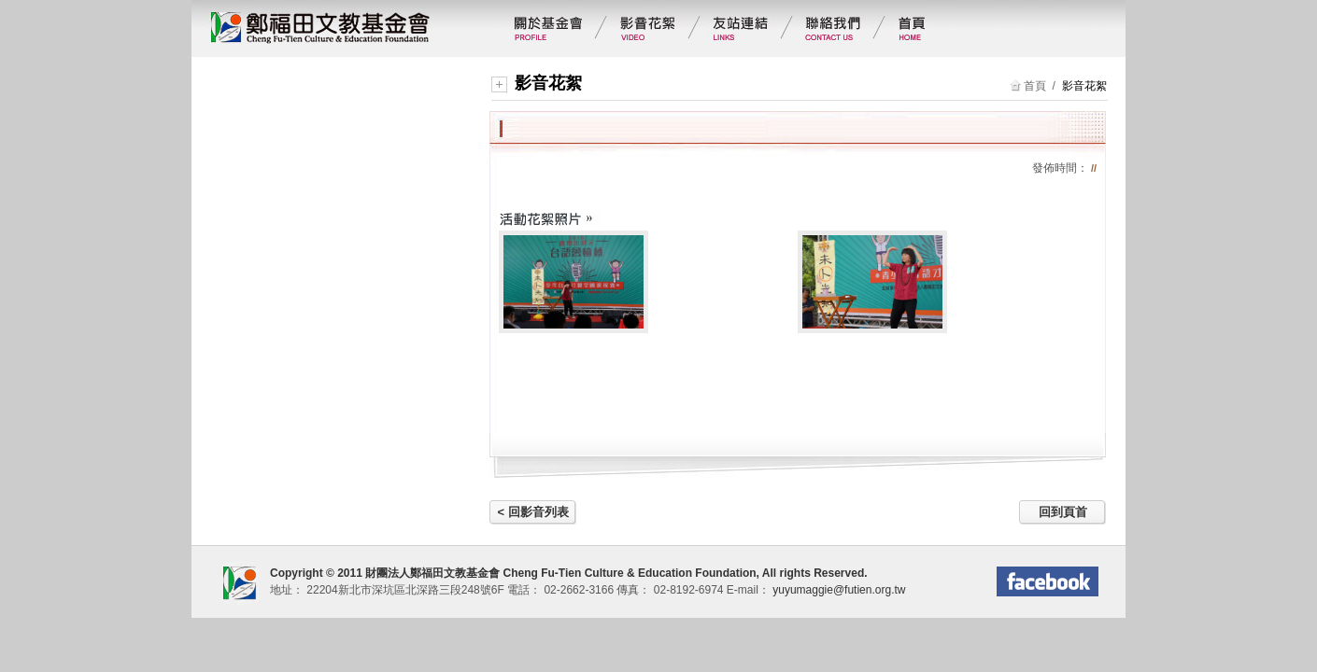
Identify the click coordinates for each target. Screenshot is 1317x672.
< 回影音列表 (532, 512)
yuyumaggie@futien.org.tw (838, 589)
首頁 (1035, 85)
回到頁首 (1063, 512)
